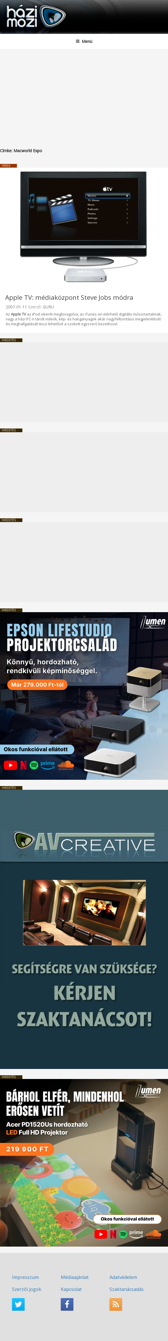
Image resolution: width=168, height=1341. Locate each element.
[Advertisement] (84, 92)
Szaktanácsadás (127, 1289)
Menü (84, 41)
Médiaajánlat (75, 1277)
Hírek (6, 166)
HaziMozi (18, 4)
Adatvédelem (123, 1277)
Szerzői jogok (26, 1289)
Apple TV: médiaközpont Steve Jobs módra (69, 297)
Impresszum (25, 1277)
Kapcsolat (71, 1289)
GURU (48, 307)
